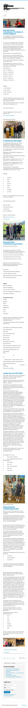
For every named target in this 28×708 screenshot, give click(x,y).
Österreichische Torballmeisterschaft (11, 508)
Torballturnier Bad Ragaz (12, 141)
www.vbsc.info (6, 219)
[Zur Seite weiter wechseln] (11, 658)
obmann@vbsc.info (10, 217)
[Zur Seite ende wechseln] (14, 658)
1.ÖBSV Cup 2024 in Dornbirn (10, 649)
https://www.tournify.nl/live (8, 115)
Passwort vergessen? (8, 695)
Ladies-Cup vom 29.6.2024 (12, 373)
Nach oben (24, 705)
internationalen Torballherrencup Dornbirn (13, 243)
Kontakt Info (6, 652)
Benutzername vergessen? (9, 694)
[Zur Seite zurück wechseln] (7, 658)
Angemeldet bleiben (9, 690)
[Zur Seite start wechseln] (4, 658)
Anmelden (7, 692)
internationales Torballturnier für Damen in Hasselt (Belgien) (13, 32)
